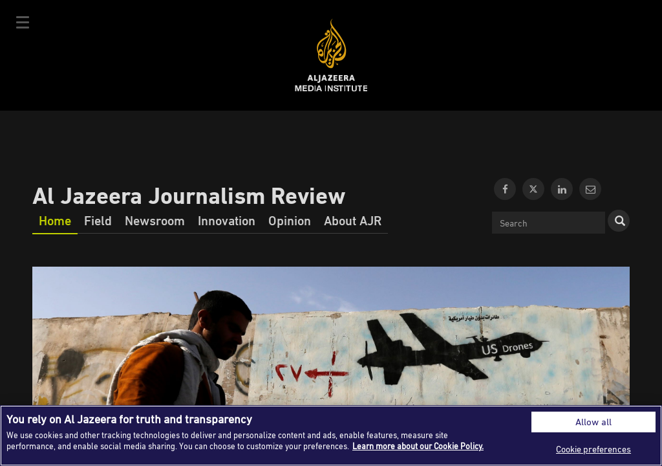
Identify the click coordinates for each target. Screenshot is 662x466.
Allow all (593, 421)
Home (55, 220)
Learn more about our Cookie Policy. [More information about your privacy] (418, 446)
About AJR (352, 220)
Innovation (226, 220)
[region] (331, 435)
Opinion (289, 220)
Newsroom (155, 220)
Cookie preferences (593, 448)
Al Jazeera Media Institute (331, 55)
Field (98, 220)
